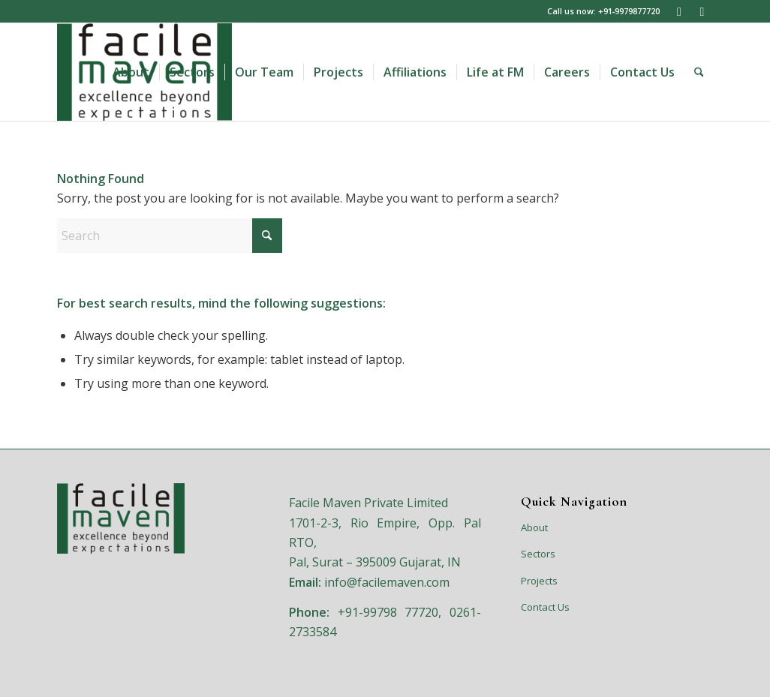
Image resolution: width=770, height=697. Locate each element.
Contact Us (545, 607)
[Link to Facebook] (701, 11)
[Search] (699, 72)
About (534, 527)
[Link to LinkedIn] (679, 11)
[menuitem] (131, 72)
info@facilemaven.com (387, 582)
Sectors (538, 553)
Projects (539, 580)
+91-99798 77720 (388, 612)
